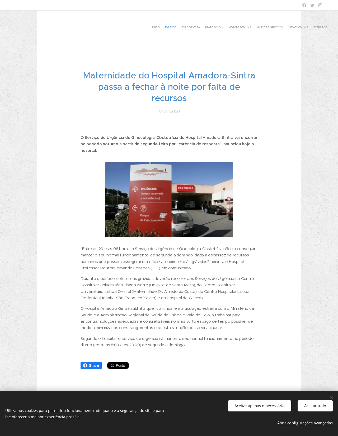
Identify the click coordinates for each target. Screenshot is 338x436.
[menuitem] (291, 27)
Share (91, 365)
